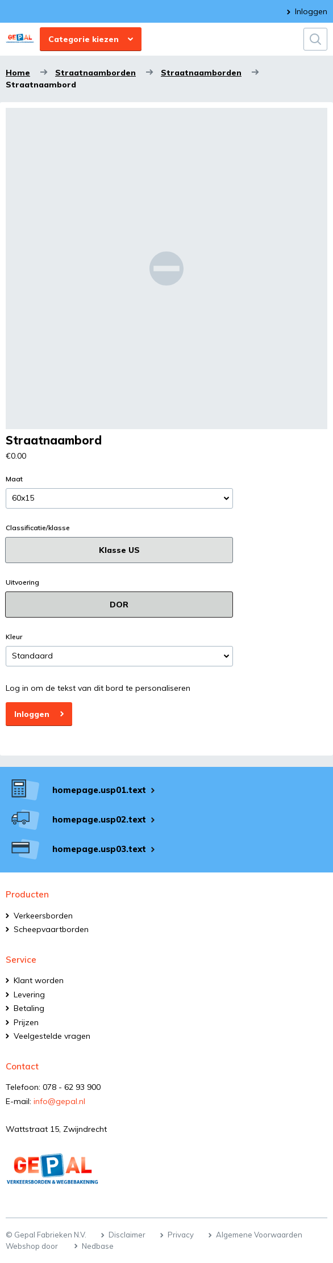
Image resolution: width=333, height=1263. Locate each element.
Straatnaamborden (95, 73)
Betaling (29, 1008)
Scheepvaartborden (51, 929)
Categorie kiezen (83, 39)
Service (21, 959)
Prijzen (26, 1022)
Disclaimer (127, 1234)
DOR (119, 604)
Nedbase (98, 1246)
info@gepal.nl (59, 1101)
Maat (14, 479)
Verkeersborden (43, 915)
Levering (29, 994)
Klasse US (119, 550)
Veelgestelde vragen (52, 1036)
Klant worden (39, 980)
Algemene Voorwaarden (259, 1234)
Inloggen (311, 11)
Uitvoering (22, 582)
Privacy (181, 1234)
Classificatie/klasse (38, 527)
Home (18, 73)
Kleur (14, 636)
